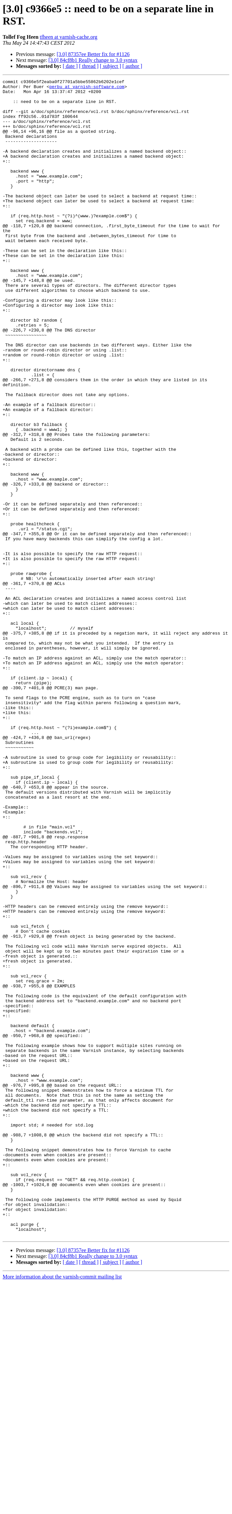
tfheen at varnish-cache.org (68, 37)
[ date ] (70, 66)
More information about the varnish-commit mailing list (62, 1508)
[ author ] (132, 66)
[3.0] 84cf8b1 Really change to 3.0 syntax (92, 60)
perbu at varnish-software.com (86, 88)
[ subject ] (110, 66)
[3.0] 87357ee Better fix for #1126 (93, 54)
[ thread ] (89, 66)
